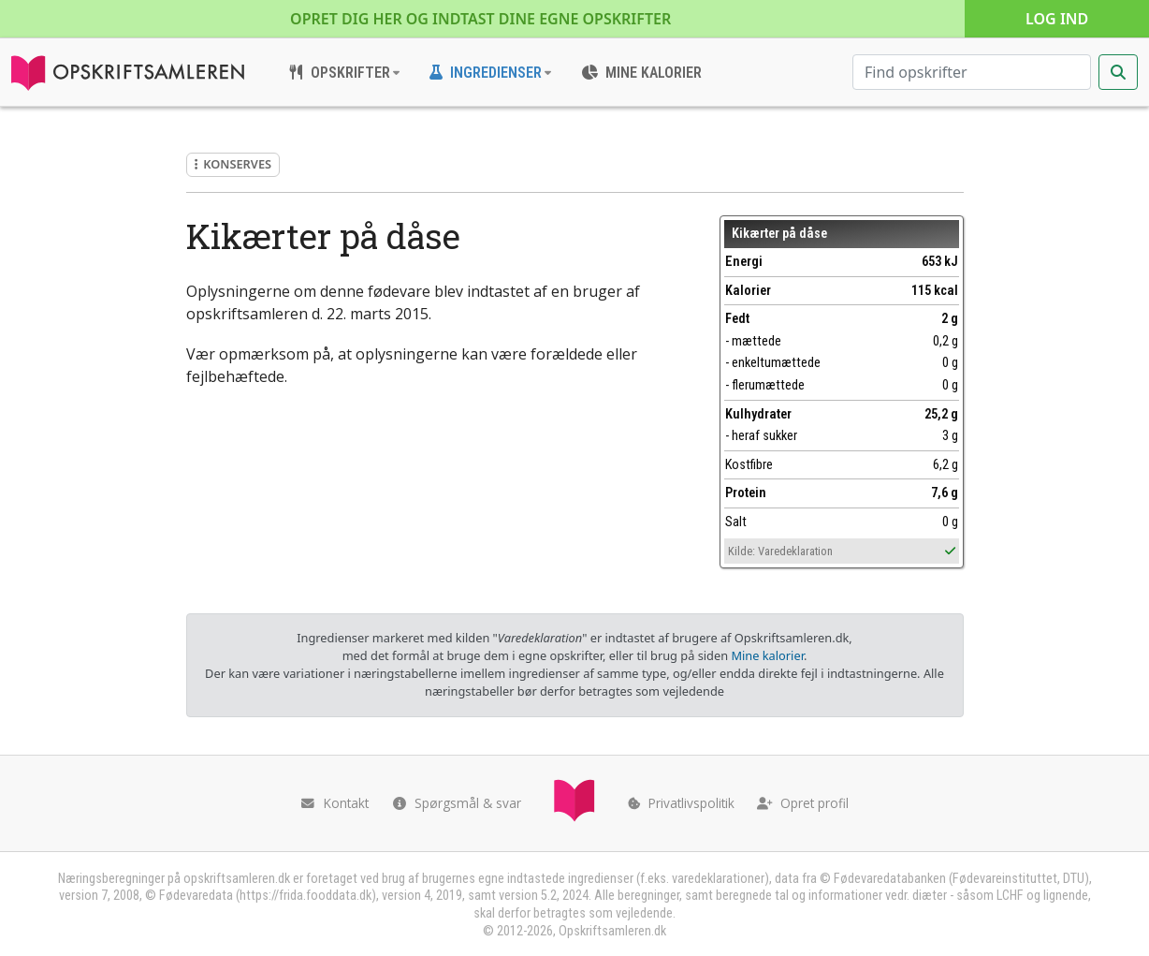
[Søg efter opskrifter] (971, 72)
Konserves (233, 163)
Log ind (1056, 18)
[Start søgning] (1118, 72)
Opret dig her (480, 18)
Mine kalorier (767, 655)
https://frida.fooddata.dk (305, 896)
